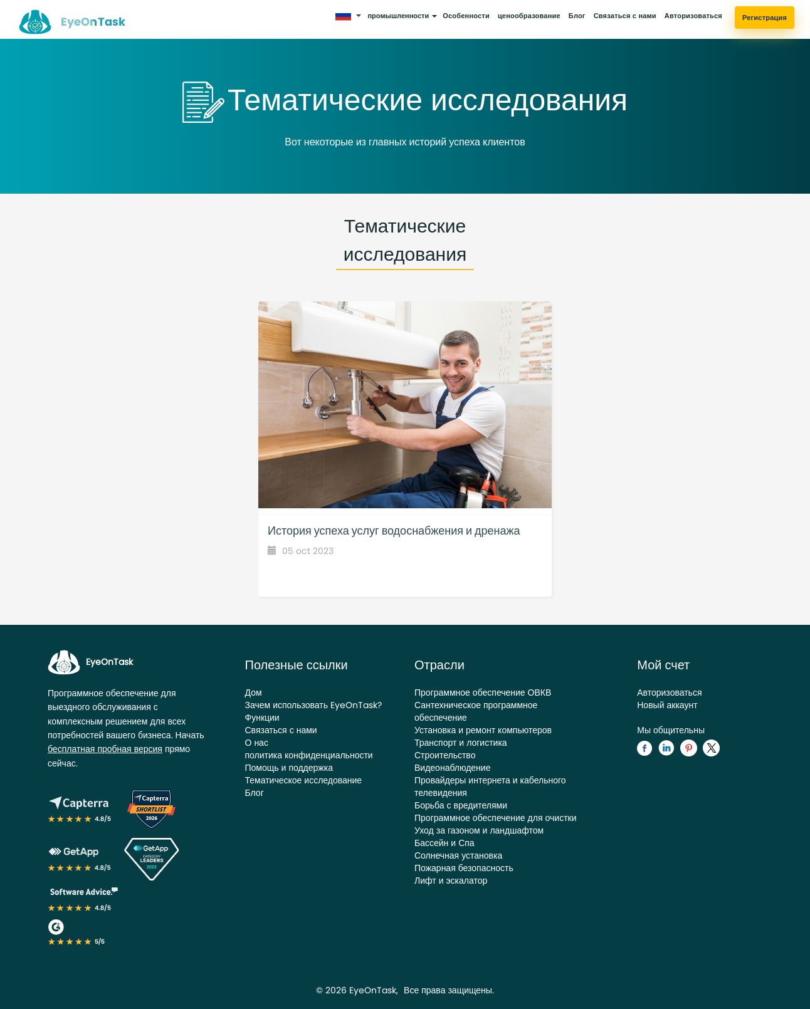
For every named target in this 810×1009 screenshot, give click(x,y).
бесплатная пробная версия (105, 749)
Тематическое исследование (303, 780)
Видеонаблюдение (452, 767)
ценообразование (529, 15)
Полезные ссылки (296, 665)
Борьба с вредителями (460, 805)
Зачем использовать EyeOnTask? (313, 705)
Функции (262, 717)
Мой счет (663, 665)
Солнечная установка (458, 855)
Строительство (444, 755)
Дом (253, 692)
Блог (577, 15)
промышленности (402, 15)
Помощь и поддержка (289, 767)
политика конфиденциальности (309, 755)
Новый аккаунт (667, 705)
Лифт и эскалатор (450, 880)
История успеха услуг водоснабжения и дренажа (394, 530)
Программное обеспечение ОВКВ (482, 692)
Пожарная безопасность (463, 868)
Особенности (466, 15)
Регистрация (764, 17)
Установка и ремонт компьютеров (483, 730)
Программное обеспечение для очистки (495, 818)
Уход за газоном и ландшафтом (479, 830)
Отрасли (439, 665)
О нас (256, 742)
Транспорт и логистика (460, 742)
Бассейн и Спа (444, 843)
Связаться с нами (625, 15)
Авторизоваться (693, 15)
